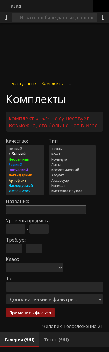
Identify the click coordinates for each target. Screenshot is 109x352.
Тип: (53, 140)
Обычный (25, 154)
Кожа (72, 154)
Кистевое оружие (72, 190)
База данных (24, 83)
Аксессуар (72, 180)
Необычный (25, 159)
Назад (14, 6)
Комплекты (52, 83)
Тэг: (10, 278)
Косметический (72, 169)
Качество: (17, 140)
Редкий (25, 164)
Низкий (25, 148)
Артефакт (25, 180)
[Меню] (6, 17)
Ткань (72, 148)
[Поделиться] (103, 17)
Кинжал (72, 185)
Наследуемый (25, 185)
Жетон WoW (25, 190)
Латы (72, 164)
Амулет (72, 175)
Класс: (12, 259)
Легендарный (25, 175)
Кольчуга (72, 159)
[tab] (19, 339)
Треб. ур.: (16, 239)
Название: (17, 201)
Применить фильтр (30, 312)
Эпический (25, 169)
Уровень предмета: (28, 220)
